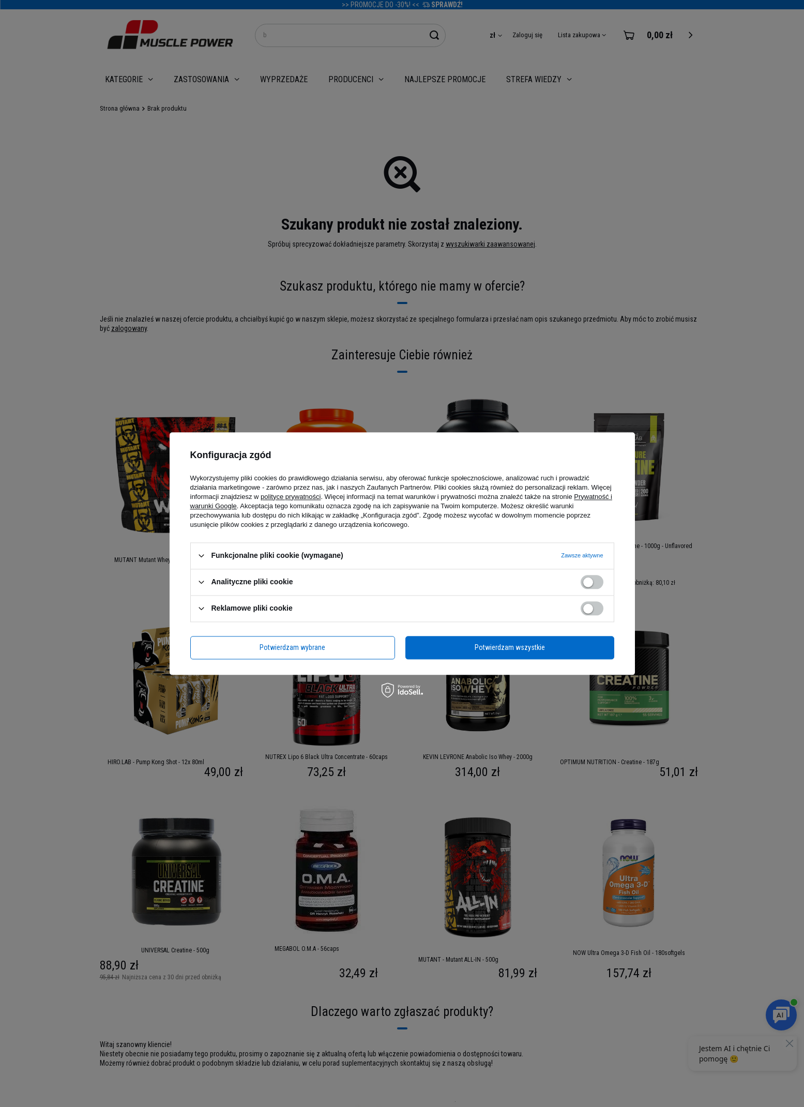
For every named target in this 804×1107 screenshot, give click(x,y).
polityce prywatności (291, 497)
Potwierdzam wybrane (292, 647)
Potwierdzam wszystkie (510, 647)
